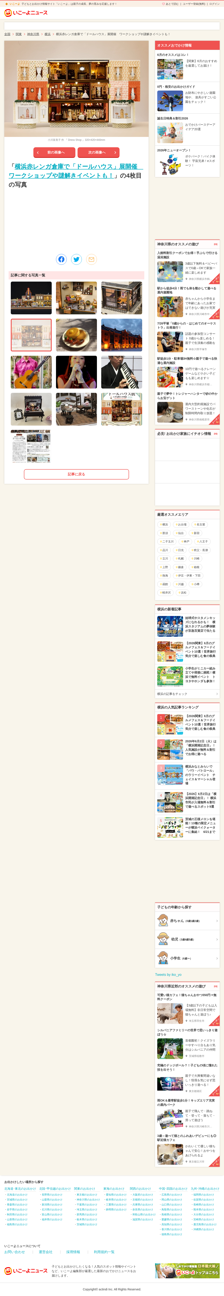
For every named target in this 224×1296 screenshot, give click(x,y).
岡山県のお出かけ (172, 1199)
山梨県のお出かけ (52, 1199)
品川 (164, 550)
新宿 (195, 533)
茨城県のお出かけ (87, 1224)
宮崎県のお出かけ (203, 1219)
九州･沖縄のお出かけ (205, 1188)
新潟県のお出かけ (52, 1204)
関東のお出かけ (84, 1188)
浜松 (182, 592)
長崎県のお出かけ (203, 1204)
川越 (179, 584)
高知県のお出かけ (172, 1224)
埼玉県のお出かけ (87, 1209)
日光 (179, 550)
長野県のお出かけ (52, 1194)
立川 (164, 558)
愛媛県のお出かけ (172, 1219)
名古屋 (199, 524)
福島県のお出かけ (17, 1224)
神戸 (185, 541)
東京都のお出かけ (87, 1194)
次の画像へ (97, 152)
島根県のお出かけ (172, 1214)
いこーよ (15, 3)
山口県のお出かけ (172, 1204)
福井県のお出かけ (52, 1219)
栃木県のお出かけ (87, 1219)
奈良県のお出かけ (142, 1209)
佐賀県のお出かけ (203, 1199)
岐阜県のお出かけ (116, 1199)
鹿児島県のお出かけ (205, 1224)
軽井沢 (165, 592)
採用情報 (73, 1252)
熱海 (164, 575)
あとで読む (172, 3)
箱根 (195, 567)
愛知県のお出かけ (116, 1194)
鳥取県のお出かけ (172, 1209)
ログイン (214, 3)
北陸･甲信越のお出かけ (55, 1188)
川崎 (195, 558)
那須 (164, 533)
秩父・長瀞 (199, 550)
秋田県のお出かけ (17, 1214)
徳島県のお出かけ (172, 1234)
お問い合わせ (14, 1252)
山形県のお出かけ (17, 1219)
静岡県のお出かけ (116, 1209)
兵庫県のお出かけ (142, 1204)
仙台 (179, 533)
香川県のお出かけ (172, 1229)
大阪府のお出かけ (142, 1194)
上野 (164, 567)
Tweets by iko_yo (168, 974)
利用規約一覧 (104, 1252)
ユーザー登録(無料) (194, 3)
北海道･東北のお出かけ (20, 1188)
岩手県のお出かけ (17, 1209)
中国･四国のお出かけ (173, 1188)
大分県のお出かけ (203, 1214)
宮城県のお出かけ (17, 1199)
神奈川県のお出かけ (88, 1199)
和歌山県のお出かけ (144, 1214)
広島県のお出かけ (172, 1194)
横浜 (164, 524)
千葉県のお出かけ (87, 1204)
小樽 (195, 584)
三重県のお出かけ (116, 1204)
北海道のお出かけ (17, 1194)
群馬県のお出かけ (87, 1214)
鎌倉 (179, 567)
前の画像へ (56, 152)
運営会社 (46, 1252)
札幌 (179, 558)
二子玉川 (167, 541)
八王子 (202, 541)
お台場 (181, 524)
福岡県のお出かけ (203, 1194)
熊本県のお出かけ (203, 1209)
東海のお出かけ (113, 1188)
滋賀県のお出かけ (142, 1219)
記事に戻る (76, 474)
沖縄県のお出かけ (203, 1229)
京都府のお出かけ (142, 1199)
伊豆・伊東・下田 (188, 575)
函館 (164, 584)
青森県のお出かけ (17, 1204)
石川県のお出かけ (52, 1209)
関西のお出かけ (140, 1188)
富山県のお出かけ (52, 1214)
